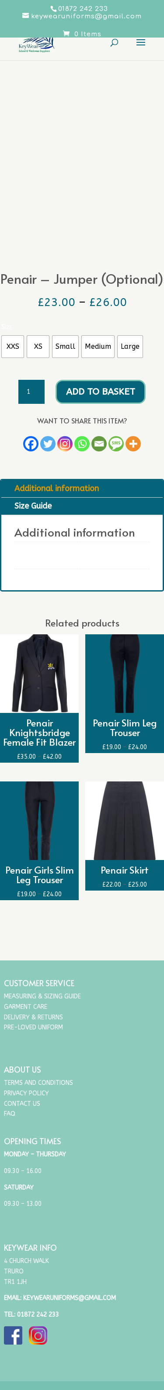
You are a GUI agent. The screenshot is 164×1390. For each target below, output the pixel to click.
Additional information (56, 488)
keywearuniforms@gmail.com (69, 1298)
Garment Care (25, 1007)
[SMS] (116, 443)
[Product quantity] (31, 392)
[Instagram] (65, 443)
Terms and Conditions (38, 1083)
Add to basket (100, 391)
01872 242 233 (38, 1314)
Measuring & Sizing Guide (42, 996)
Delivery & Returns (33, 1017)
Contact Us (22, 1104)
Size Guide (33, 506)
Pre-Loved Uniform (33, 1027)
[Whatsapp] (82, 443)
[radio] (13, 347)
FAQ (9, 1114)
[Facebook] (30, 443)
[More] (133, 443)
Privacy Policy (26, 1093)
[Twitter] (48, 443)
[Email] (99, 443)
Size (6, 327)
